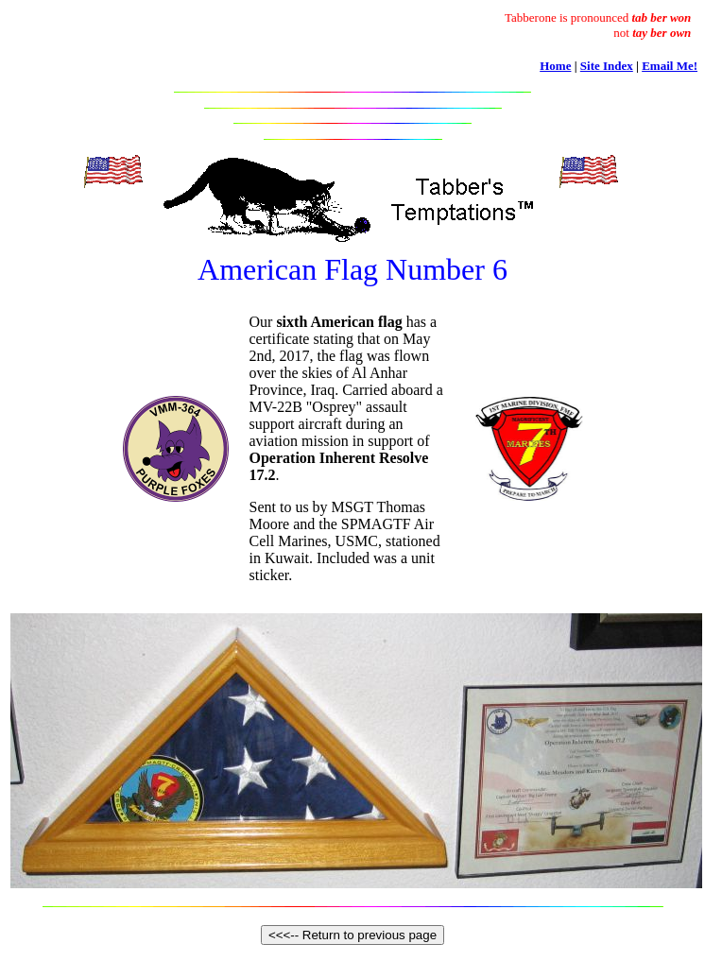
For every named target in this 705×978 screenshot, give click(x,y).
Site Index (606, 66)
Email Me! (669, 66)
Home (555, 66)
